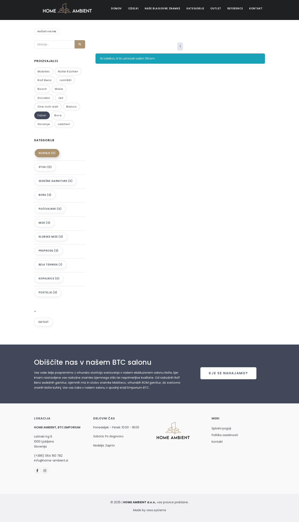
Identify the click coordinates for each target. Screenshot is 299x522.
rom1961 (66, 80)
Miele (59, 89)
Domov (116, 8)
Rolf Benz (45, 80)
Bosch (42, 89)
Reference (235, 8)
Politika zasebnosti (225, 435)
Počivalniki (50, 209)
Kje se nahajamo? (228, 373)
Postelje (48, 292)
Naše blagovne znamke (162, 8)
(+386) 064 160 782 (48, 456)
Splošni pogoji (221, 428)
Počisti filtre (46, 31)
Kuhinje (47, 153)
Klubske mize (51, 236)
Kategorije (195, 8)
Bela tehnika (50, 264)
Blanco (71, 107)
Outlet (215, 8)
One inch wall (48, 107)
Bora (58, 115)
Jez (61, 98)
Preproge (49, 250)
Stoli (45, 167)
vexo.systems (156, 510)
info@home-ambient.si (51, 460)
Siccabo (44, 98)
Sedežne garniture (56, 181)
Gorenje (44, 124)
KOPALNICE (49, 278)
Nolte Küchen (68, 71)
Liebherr (64, 124)
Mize (44, 222)
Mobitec (44, 71)
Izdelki (133, 8)
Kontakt (255, 8)
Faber (42, 115)
